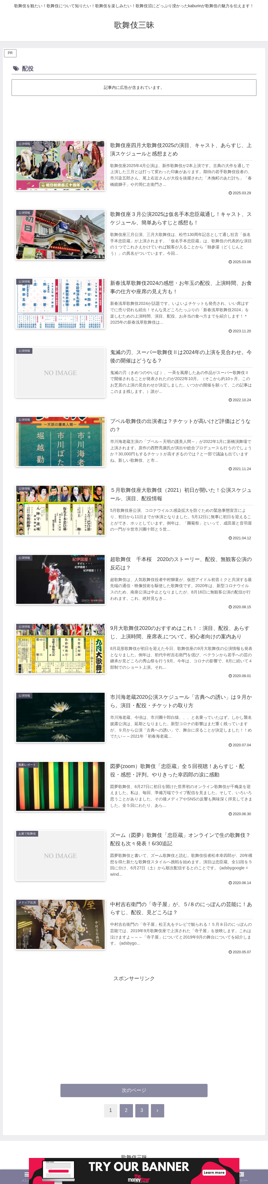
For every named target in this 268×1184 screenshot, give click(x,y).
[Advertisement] (134, 113)
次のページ (134, 1090)
